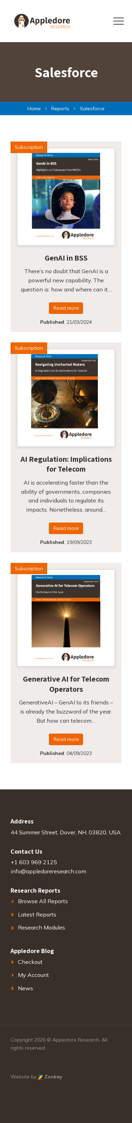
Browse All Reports (43, 901)
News (25, 988)
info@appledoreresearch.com (48, 871)
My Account (33, 974)
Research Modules (41, 927)
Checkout (30, 961)
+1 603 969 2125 (34, 862)
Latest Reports (37, 914)
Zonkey (50, 1076)
